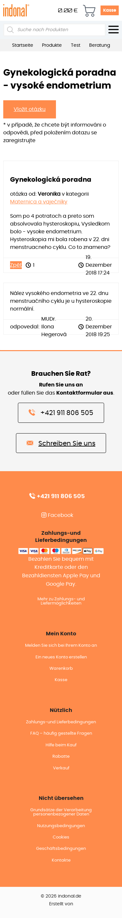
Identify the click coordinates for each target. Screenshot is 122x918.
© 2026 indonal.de (61, 896)
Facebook (57, 515)
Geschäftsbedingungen (61, 849)
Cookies (61, 837)
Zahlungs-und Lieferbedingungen (61, 722)
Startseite (22, 45)
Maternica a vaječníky (38, 201)
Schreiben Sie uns (61, 443)
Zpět (16, 265)
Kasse (109, 10)
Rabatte (61, 756)
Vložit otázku (30, 109)
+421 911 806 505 (61, 412)
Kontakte (61, 860)
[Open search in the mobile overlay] (54, 29)
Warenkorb (61, 669)
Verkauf (61, 768)
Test (75, 45)
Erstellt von (61, 904)
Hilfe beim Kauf (61, 745)
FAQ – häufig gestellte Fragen (61, 733)
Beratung (99, 45)
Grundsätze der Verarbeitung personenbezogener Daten (61, 812)
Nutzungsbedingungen (61, 826)
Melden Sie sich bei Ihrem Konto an (61, 645)
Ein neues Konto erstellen (61, 657)
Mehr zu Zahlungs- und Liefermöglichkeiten (61, 601)
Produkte (52, 45)
